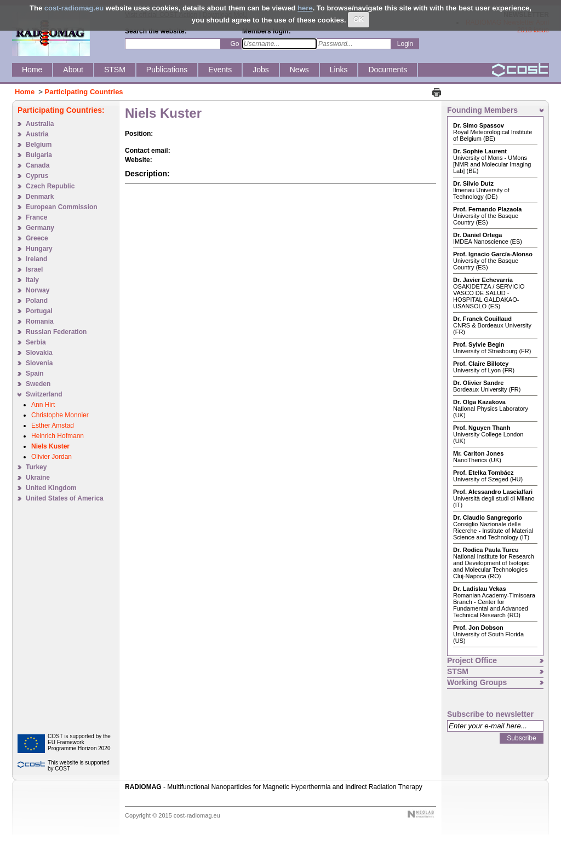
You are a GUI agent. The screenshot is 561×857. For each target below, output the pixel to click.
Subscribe (521, 738)
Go (234, 44)
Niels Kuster (50, 446)
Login (405, 44)
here (304, 8)
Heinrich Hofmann (57, 436)
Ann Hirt (43, 405)
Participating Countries (84, 92)
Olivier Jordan (51, 457)
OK (358, 19)
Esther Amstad (52, 425)
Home (25, 92)
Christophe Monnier (60, 415)
